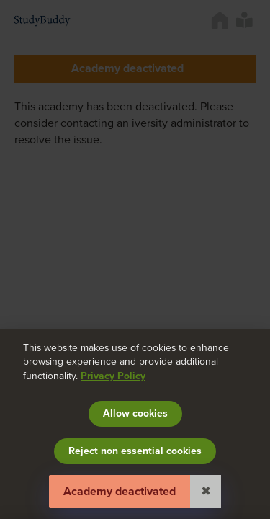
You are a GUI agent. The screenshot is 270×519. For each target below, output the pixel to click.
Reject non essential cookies (135, 451)
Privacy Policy (113, 376)
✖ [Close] (205, 491)
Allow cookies (135, 413)
